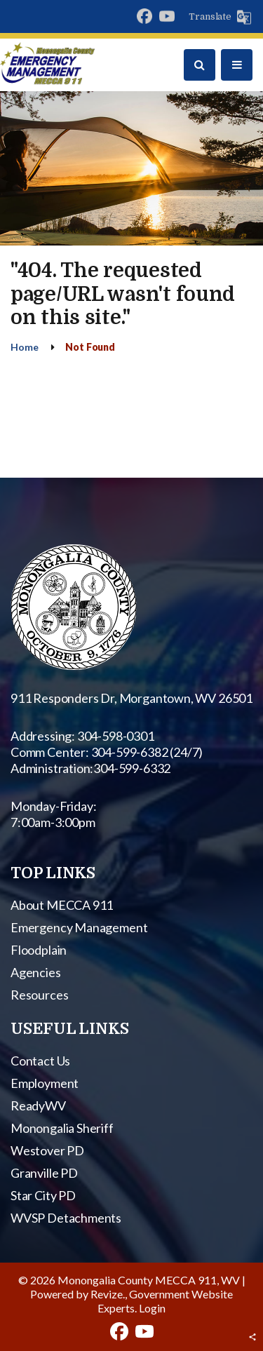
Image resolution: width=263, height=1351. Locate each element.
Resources (39, 994)
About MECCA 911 (62, 905)
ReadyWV (38, 1105)
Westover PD (47, 1150)
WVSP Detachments (66, 1217)
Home (24, 347)
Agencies (36, 972)
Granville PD (44, 1173)
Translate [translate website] (210, 16)
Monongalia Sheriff (62, 1128)
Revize (106, 1293)
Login (152, 1308)
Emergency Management (79, 927)
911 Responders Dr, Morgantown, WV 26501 (131, 698)
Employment (45, 1083)
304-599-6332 (131, 768)
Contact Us (40, 1060)
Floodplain (39, 949)
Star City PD (43, 1195)
